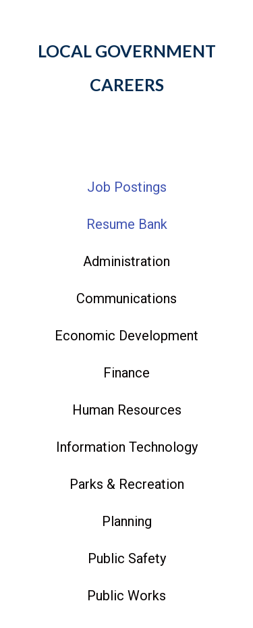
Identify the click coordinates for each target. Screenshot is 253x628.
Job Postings (127, 187)
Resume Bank (126, 224)
